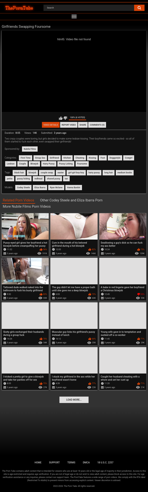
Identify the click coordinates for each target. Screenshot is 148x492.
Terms (71, 462)
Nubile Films (30, 149)
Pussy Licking (66, 164)
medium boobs (124, 172)
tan (66, 178)
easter (61, 172)
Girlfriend (54, 158)
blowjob (32, 172)
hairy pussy (94, 172)
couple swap (47, 172)
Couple (22, 164)
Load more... (74, 399)
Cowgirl (128, 158)
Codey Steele (23, 187)
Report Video (69, 125)
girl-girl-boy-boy (76, 172)
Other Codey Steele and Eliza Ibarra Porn (71, 200)
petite (9, 178)
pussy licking (23, 178)
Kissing (92, 158)
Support (54, 462)
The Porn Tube (70, 486)
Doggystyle (115, 158)
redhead (38, 178)
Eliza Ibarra (39, 187)
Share (83, 125)
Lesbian (11, 164)
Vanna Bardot (73, 187)
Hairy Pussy (49, 164)
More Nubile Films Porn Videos (27, 206)
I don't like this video (65, 118)
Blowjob (34, 164)
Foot (103, 158)
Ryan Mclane (56, 187)
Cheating (80, 158)
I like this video (61, 118)
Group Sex (40, 158)
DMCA (86, 462)
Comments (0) (97, 125)
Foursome (82, 164)
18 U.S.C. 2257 (105, 462)
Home (37, 462)
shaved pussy (53, 178)
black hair (19, 172)
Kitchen (67, 158)
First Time (26, 158)
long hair (108, 172)
